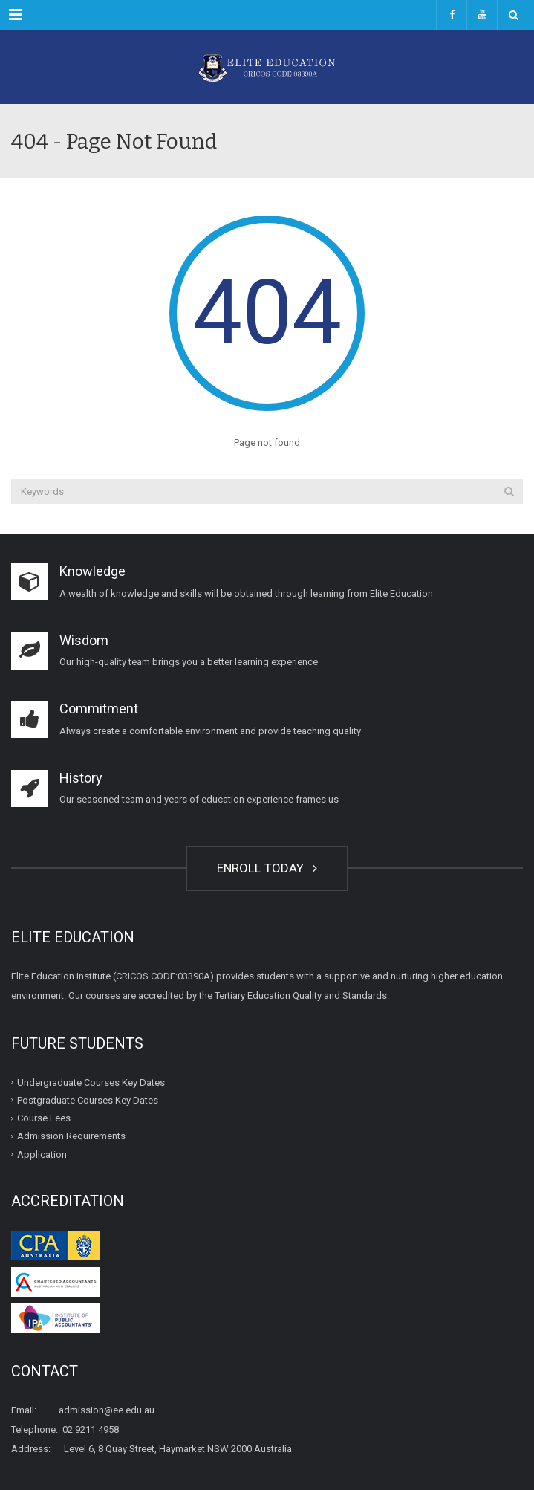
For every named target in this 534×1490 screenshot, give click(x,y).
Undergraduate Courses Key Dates (91, 1081)
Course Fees (44, 1118)
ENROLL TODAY (267, 868)
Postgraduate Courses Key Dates (87, 1100)
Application (42, 1153)
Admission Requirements (71, 1135)
